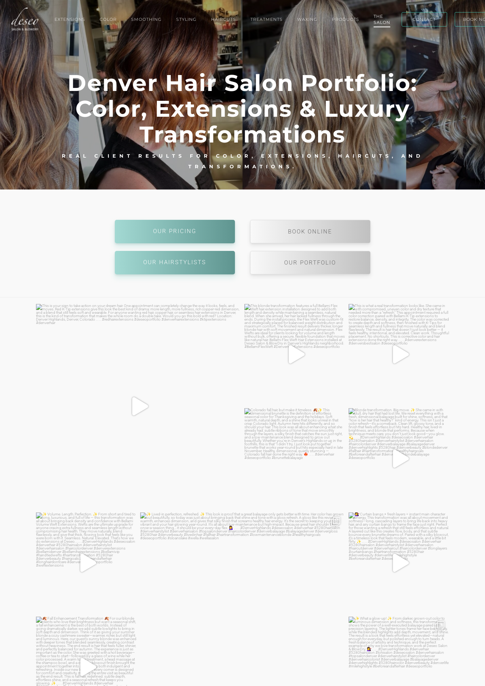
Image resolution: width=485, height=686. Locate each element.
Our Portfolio (310, 262)
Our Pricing (174, 231)
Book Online (310, 231)
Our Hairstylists (174, 262)
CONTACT (424, 19)
